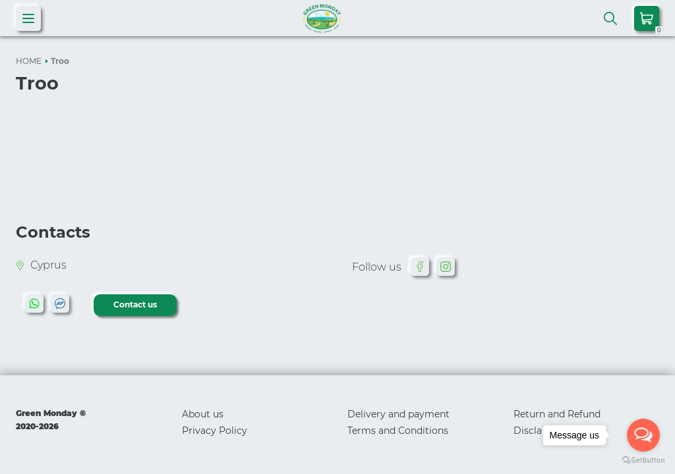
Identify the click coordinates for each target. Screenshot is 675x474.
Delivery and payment (398, 414)
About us (202, 414)
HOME (29, 61)
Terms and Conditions (397, 430)
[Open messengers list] (643, 435)
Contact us (135, 304)
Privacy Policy (214, 430)
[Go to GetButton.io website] (643, 460)
